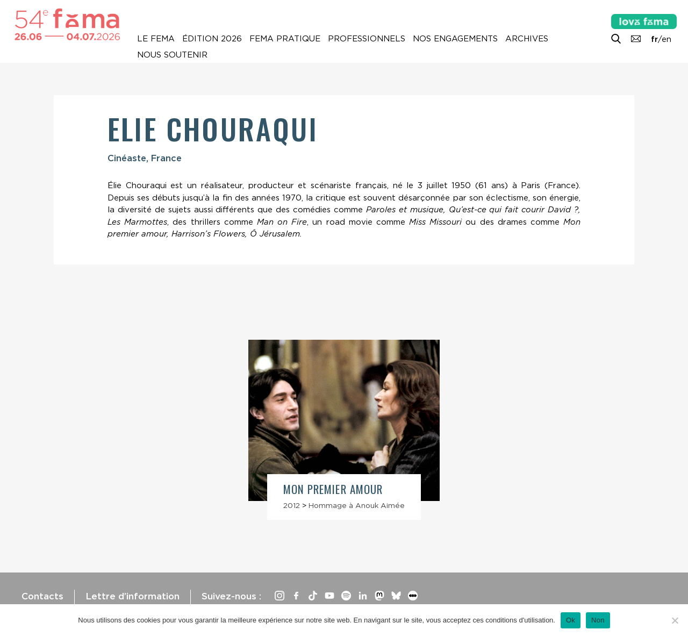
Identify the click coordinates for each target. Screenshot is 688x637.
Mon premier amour (333, 489)
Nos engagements (455, 39)
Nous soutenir (172, 55)
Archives (526, 39)
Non (598, 620)
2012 (291, 505)
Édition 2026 (212, 39)
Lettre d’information (132, 596)
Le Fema (156, 39)
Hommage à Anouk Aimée (357, 505)
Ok (570, 620)
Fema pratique (284, 39)
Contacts (42, 596)
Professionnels (366, 39)
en (666, 39)
